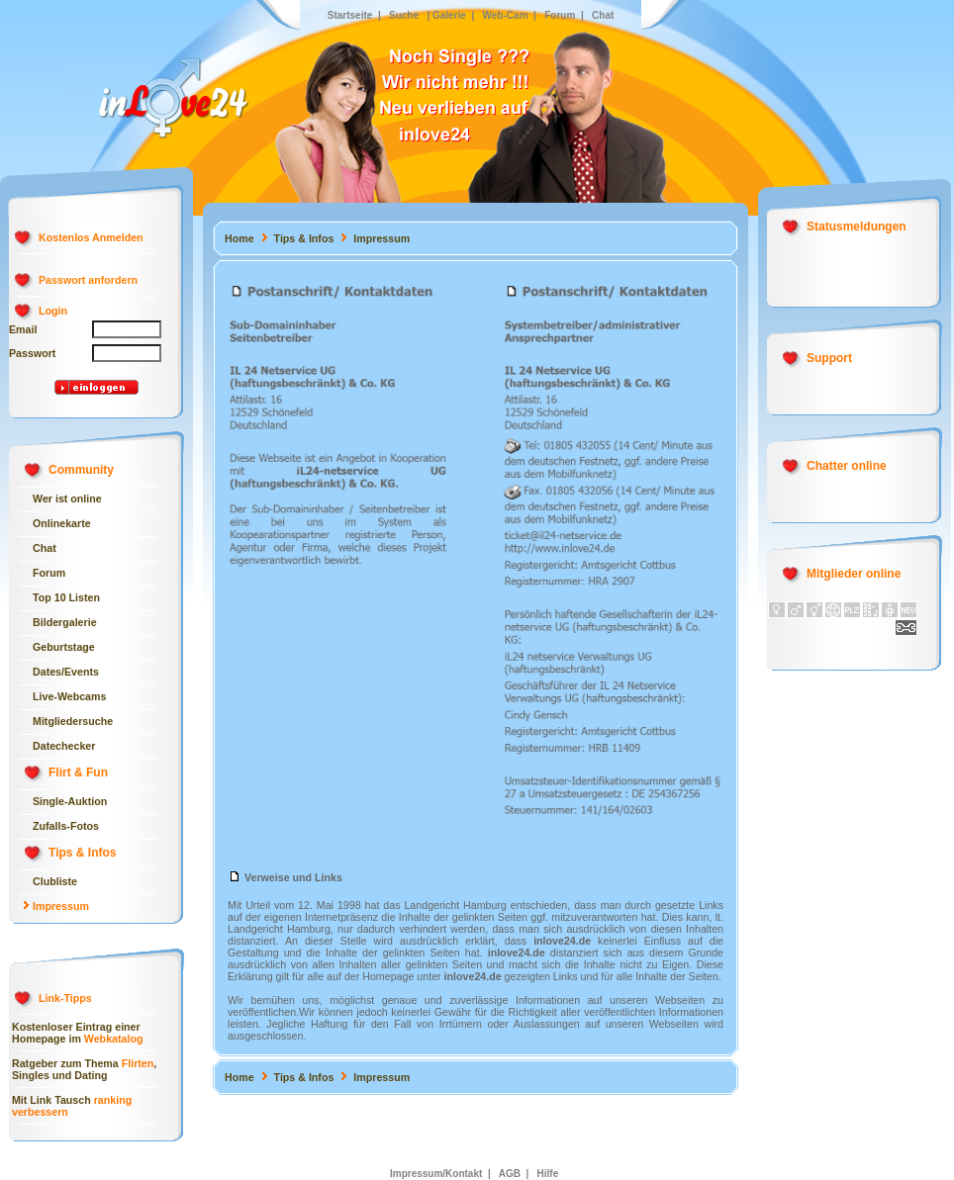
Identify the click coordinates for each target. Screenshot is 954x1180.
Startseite (350, 15)
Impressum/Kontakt (436, 1173)
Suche (404, 15)
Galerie (449, 15)
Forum (558, 15)
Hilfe (546, 1173)
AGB (510, 1173)
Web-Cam (505, 15)
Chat (603, 15)
